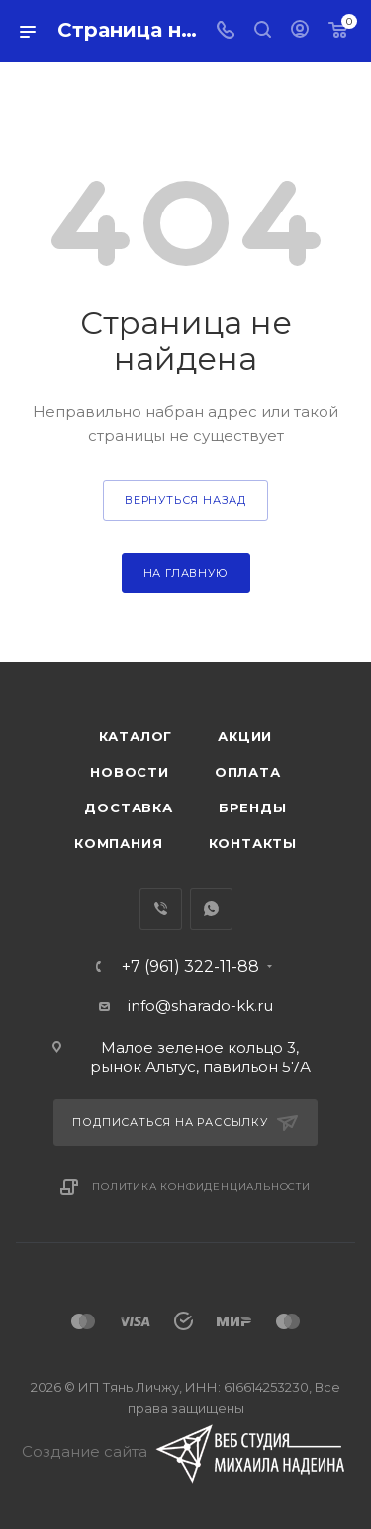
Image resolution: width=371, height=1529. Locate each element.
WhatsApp (211, 909)
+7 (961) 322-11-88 (190, 967)
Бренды (253, 807)
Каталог (136, 736)
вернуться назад (185, 500)
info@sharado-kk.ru (200, 1005)
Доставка (128, 807)
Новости (129, 772)
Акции (245, 736)
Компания (118, 843)
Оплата (248, 772)
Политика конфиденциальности (201, 1186)
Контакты (253, 843)
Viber (160, 909)
